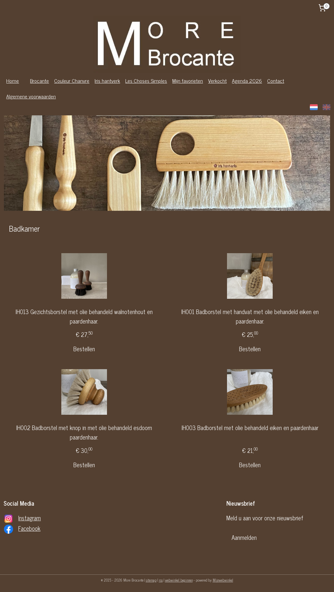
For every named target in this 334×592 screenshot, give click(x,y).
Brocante (39, 80)
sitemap (151, 580)
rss (161, 580)
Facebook (29, 528)
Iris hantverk (107, 80)
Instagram (29, 518)
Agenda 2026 (247, 80)
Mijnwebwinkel (223, 580)
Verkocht (217, 80)
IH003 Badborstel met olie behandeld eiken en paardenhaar (250, 427)
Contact (275, 80)
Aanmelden (244, 537)
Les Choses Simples (146, 80)
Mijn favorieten (187, 80)
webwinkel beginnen (179, 580)
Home (12, 80)
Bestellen (84, 349)
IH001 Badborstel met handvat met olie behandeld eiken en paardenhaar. (250, 316)
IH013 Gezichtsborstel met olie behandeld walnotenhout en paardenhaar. (84, 316)
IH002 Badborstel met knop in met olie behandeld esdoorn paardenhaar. (84, 432)
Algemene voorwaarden (31, 96)
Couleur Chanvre (71, 80)
